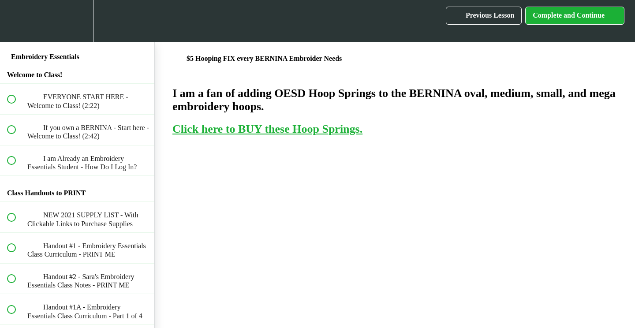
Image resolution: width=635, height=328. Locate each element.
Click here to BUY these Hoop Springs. (267, 129)
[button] (16, 21)
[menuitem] (77, 21)
